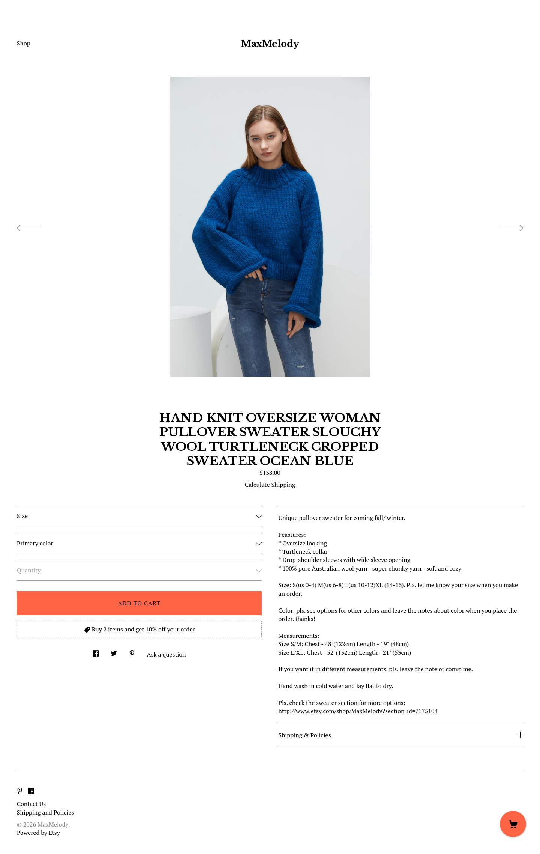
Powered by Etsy (38, 832)
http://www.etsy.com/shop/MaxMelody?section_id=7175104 (358, 711)
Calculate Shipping (270, 484)
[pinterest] (20, 791)
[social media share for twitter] (114, 651)
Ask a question (166, 654)
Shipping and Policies (45, 812)
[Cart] (513, 824)
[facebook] (31, 791)
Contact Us (31, 804)
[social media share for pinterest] (132, 651)
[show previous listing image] (35, 226)
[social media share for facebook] (96, 651)
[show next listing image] (504, 226)
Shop (23, 43)
